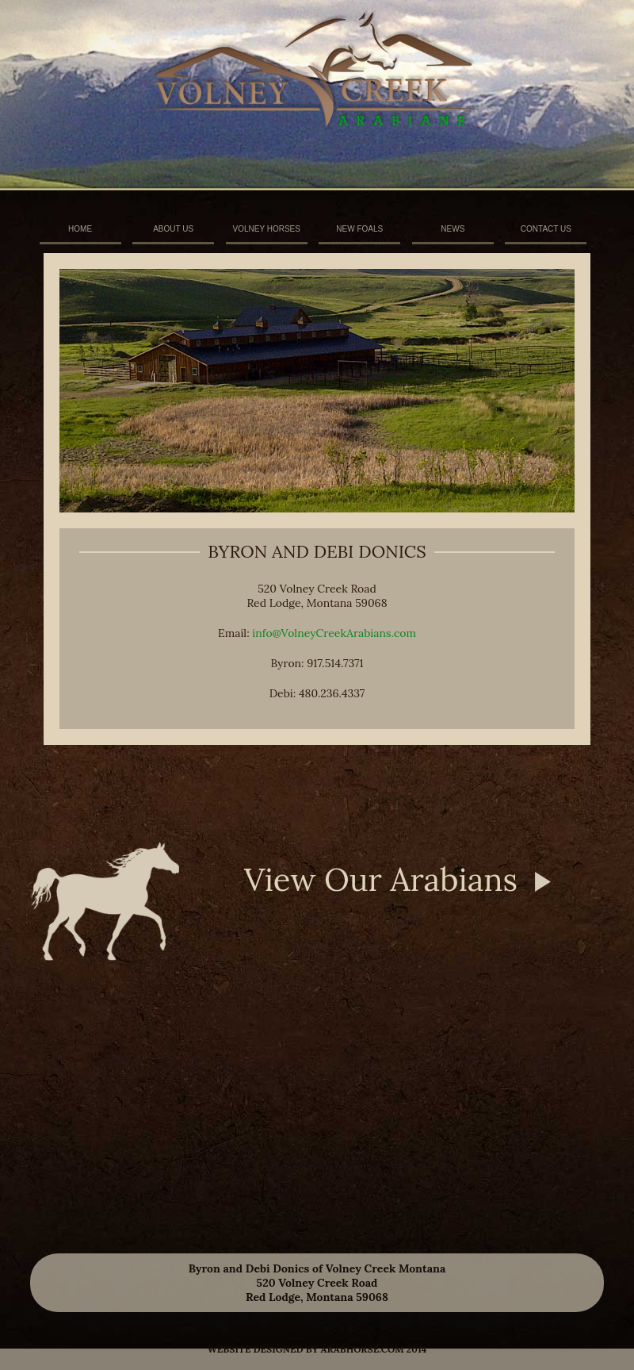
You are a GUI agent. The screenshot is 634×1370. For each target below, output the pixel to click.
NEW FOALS (359, 228)
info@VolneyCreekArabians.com (334, 633)
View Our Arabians (381, 879)
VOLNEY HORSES (266, 228)
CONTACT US (546, 228)
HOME (80, 228)
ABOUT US (173, 228)
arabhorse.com (362, 1349)
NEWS (452, 228)
